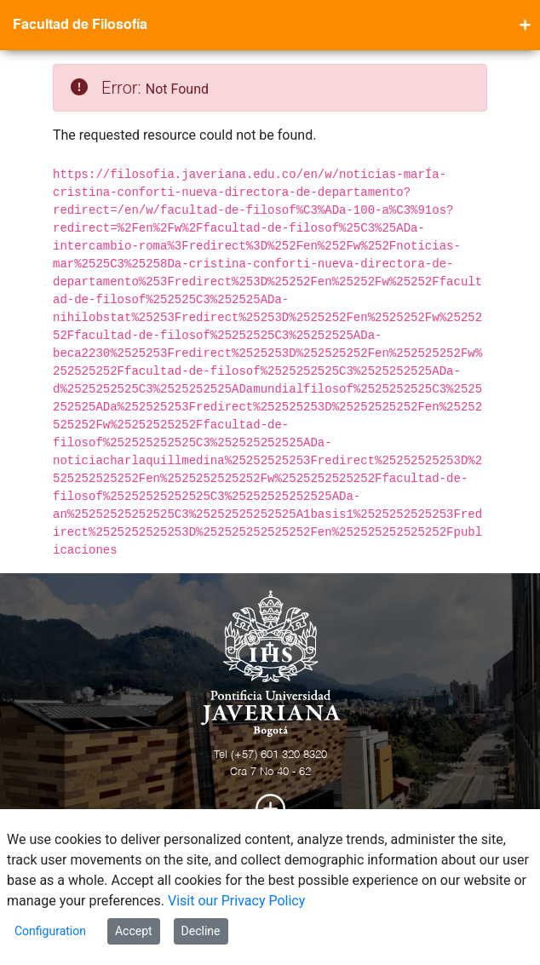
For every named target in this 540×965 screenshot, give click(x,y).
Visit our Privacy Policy (236, 901)
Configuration (50, 931)
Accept (133, 931)
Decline (201, 931)
